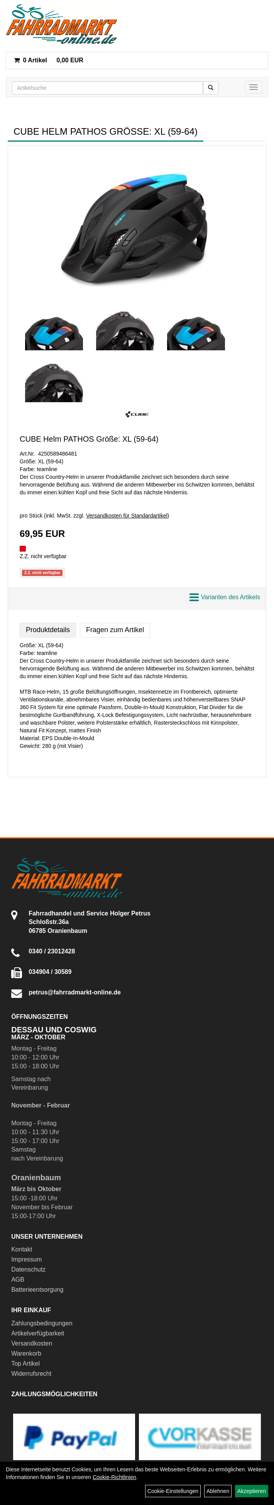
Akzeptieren (251, 1491)
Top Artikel (25, 1363)
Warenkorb (26, 1353)
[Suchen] (210, 87)
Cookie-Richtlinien (114, 1477)
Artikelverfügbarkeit (37, 1333)
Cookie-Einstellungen (172, 1491)
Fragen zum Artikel (115, 630)
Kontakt (21, 1249)
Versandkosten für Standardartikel (126, 516)
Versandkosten (31, 1343)
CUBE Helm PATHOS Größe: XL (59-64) (89, 439)
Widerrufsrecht (31, 1373)
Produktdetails (48, 630)
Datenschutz (28, 1269)
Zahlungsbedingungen (41, 1323)
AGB (17, 1279)
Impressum (26, 1259)
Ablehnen (217, 1491)
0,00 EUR (48, 60)
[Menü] (253, 87)
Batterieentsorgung (37, 1289)
